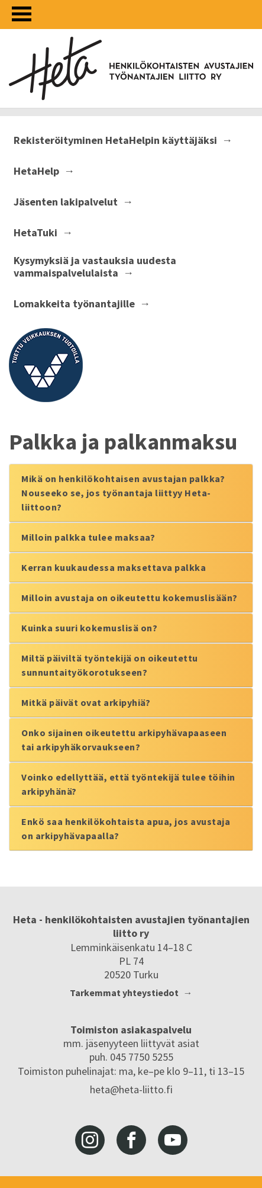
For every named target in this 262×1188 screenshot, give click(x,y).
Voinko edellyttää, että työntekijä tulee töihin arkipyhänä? (128, 784)
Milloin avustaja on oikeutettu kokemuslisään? (129, 597)
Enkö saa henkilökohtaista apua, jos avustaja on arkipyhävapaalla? (125, 828)
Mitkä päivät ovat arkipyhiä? (85, 702)
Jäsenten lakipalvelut (66, 201)
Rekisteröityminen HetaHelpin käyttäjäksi (115, 140)
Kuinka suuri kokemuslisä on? (89, 628)
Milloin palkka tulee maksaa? (88, 537)
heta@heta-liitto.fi (131, 1089)
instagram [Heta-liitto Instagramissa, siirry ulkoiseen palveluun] (90, 1140)
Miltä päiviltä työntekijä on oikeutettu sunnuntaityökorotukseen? (109, 665)
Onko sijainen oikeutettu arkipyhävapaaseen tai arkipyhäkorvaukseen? (124, 740)
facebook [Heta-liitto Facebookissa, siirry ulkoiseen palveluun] (131, 1140)
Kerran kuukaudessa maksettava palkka (113, 567)
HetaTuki (35, 232)
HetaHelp (36, 171)
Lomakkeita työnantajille (74, 303)
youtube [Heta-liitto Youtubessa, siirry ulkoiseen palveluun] (172, 1140)
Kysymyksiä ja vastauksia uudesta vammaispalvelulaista (95, 267)
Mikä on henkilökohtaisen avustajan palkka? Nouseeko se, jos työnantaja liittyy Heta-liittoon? (123, 493)
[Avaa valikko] (21, 14)
